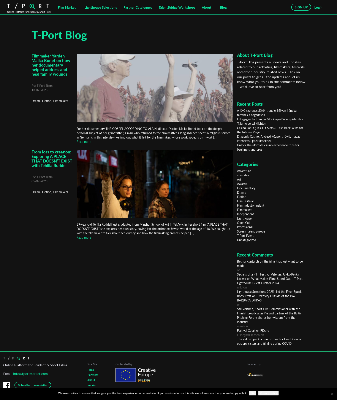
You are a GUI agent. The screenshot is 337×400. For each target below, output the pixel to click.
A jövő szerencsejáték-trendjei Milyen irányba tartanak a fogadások (267, 113)
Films (90, 369)
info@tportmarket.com (30, 373)
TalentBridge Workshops (177, 7)
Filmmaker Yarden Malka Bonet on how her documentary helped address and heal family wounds (51, 64)
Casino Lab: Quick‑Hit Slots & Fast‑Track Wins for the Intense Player (270, 130)
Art (239, 179)
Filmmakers (60, 101)
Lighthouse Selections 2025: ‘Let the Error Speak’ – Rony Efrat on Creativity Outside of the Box (271, 294)
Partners (92, 374)
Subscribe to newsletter (32, 385)
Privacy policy (268, 393)
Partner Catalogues (137, 7)
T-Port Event (245, 235)
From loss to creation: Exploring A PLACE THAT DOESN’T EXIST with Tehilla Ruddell (52, 158)
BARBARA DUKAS (249, 300)
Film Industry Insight (250, 205)
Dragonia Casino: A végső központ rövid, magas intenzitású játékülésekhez (268, 139)
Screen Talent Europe (251, 231)
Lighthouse (244, 218)
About (206, 7)
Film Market (67, 7)
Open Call (243, 223)
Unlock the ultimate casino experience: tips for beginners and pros (268, 147)
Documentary (246, 188)
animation (243, 175)
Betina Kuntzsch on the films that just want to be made (270, 264)
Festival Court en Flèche (253, 330)
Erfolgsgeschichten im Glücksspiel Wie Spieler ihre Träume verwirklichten (270, 121)
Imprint (92, 385)
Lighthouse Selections (100, 7)
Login (318, 7)
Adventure (244, 171)
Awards (242, 184)
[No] (331, 394)
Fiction (46, 101)
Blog (223, 7)
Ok (252, 393)
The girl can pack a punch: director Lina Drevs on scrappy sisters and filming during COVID (269, 341)
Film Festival (245, 201)
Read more (84, 141)
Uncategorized (246, 240)
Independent (245, 214)
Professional (245, 227)
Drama (36, 101)
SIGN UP (301, 7)
